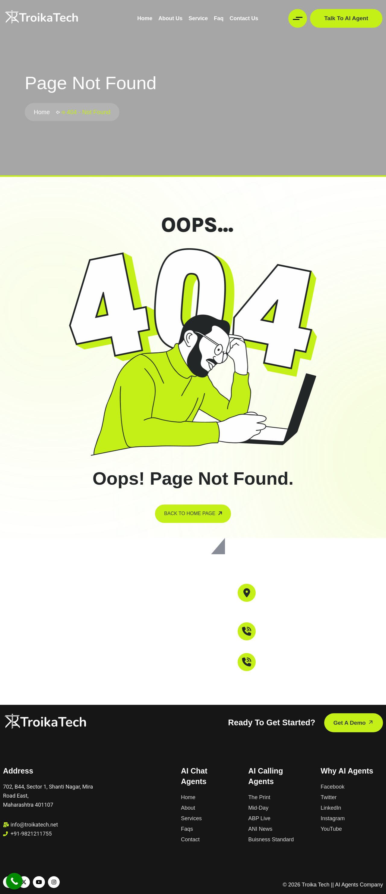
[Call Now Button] (14, 881)
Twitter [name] (329, 797)
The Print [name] (259, 797)
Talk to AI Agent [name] (346, 18)
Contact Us (243, 18)
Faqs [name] (187, 829)
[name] (41, 18)
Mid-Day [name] (258, 808)
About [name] (188, 808)
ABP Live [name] (259, 818)
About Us (170, 18)
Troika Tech (315, 885)
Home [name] (188, 797)
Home (144, 18)
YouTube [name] (331, 829)
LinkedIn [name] (331, 808)
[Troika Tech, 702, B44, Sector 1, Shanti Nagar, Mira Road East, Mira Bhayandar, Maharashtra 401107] (193, 623)
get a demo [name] (353, 722)
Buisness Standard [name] (271, 839)
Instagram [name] (333, 818)
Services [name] (191, 818)
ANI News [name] (260, 829)
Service (198, 18)
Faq (218, 18)
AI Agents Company (359, 885)
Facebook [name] (332, 787)
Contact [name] (190, 839)
